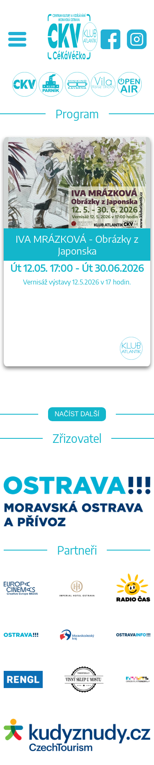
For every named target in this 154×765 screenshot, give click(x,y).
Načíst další (77, 414)
